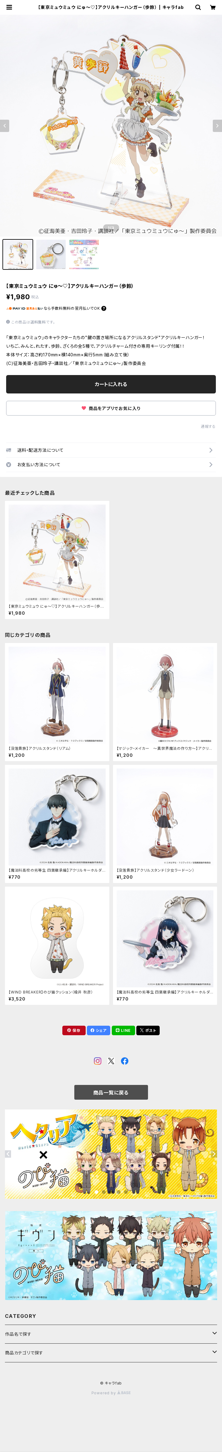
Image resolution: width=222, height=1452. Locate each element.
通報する (208, 426)
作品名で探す (18, 1334)
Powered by (111, 1393)
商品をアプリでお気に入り (111, 408)
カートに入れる (111, 384)
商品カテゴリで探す (24, 1352)
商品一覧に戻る (111, 1093)
